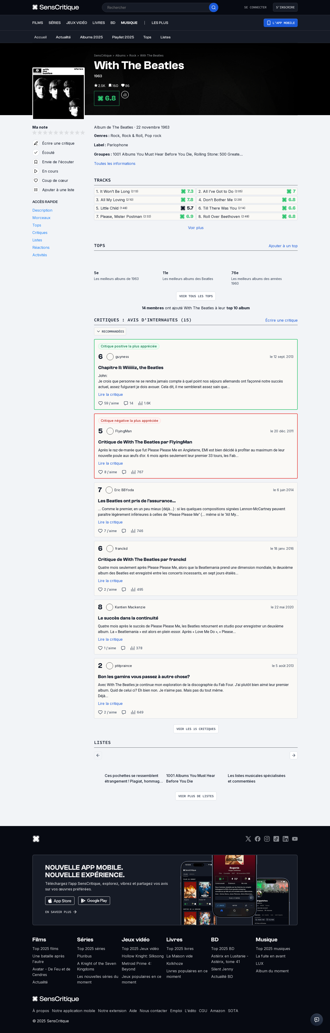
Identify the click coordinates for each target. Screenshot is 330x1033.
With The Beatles (152, 55)
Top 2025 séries (91, 948)
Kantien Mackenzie (130, 607)
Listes (102, 742)
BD (215, 939)
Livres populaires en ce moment (187, 974)
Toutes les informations (114, 163)
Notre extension (112, 1010)
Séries (85, 939)
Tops (99, 245)
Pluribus (84, 956)
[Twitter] (248, 840)
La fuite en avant (270, 956)
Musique (266, 939)
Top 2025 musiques (273, 948)
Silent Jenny (222, 969)
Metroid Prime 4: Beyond (136, 966)
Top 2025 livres (180, 948)
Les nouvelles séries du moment (97, 979)
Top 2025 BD (222, 948)
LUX (259, 963)
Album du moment (272, 971)
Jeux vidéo (136, 939)
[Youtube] (295, 840)
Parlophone (117, 145)
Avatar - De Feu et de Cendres (51, 972)
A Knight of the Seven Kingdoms (96, 966)
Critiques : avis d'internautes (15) (143, 320)
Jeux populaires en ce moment (141, 979)
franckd (121, 548)
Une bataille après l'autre (48, 959)
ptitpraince (123, 666)
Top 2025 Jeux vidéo (140, 948)
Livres (174, 939)
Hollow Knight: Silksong (143, 956)
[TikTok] (276, 840)
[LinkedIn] (285, 840)
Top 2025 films (45, 948)
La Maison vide (179, 956)
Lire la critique (110, 394)
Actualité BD (222, 976)
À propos (40, 1010)
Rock (132, 55)
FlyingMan (123, 431)
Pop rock (153, 135)
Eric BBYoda (124, 490)
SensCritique (103, 55)
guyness (122, 357)
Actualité (40, 982)
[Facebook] (257, 840)
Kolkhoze (174, 963)
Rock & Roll (132, 135)
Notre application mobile (73, 1010)
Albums (120, 55)
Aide (133, 1010)
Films (39, 939)
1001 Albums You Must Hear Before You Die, (153, 154)
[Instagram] (267, 840)
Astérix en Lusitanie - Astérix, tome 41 (229, 959)
